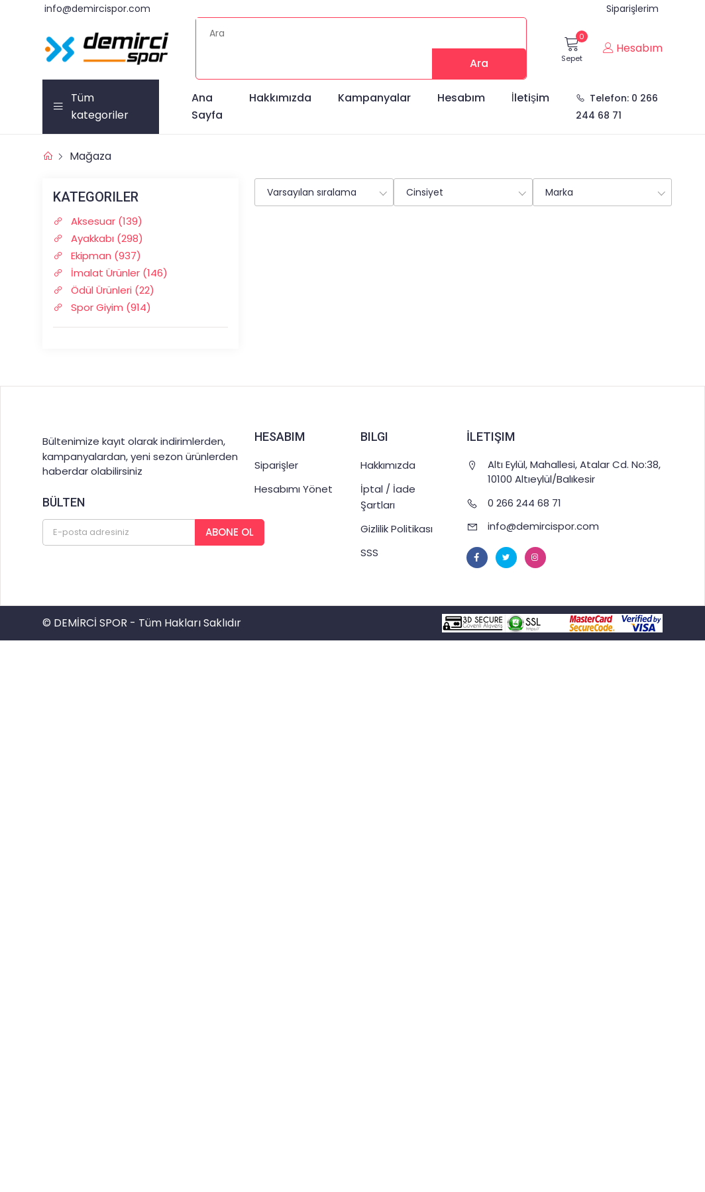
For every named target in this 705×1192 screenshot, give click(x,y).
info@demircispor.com (97, 8)
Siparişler (276, 465)
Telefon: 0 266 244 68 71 (617, 106)
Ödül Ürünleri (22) (110, 290)
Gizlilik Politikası (396, 529)
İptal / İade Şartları (387, 497)
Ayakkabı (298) (104, 238)
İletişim (530, 97)
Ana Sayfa (207, 106)
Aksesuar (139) (104, 221)
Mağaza (90, 156)
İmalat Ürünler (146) (117, 273)
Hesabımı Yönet (293, 489)
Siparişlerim (632, 8)
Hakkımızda (280, 97)
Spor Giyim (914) (108, 307)
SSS (369, 553)
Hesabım (461, 97)
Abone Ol (229, 532)
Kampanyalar (374, 97)
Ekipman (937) (103, 256)
